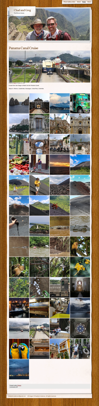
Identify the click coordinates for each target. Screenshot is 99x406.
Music (89, 2)
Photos (19, 385)
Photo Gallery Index (69, 2)
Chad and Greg (22, 10)
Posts (84, 2)
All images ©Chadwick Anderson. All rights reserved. (41, 396)
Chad (14, 83)
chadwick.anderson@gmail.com (17, 396)
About (79, 2)
